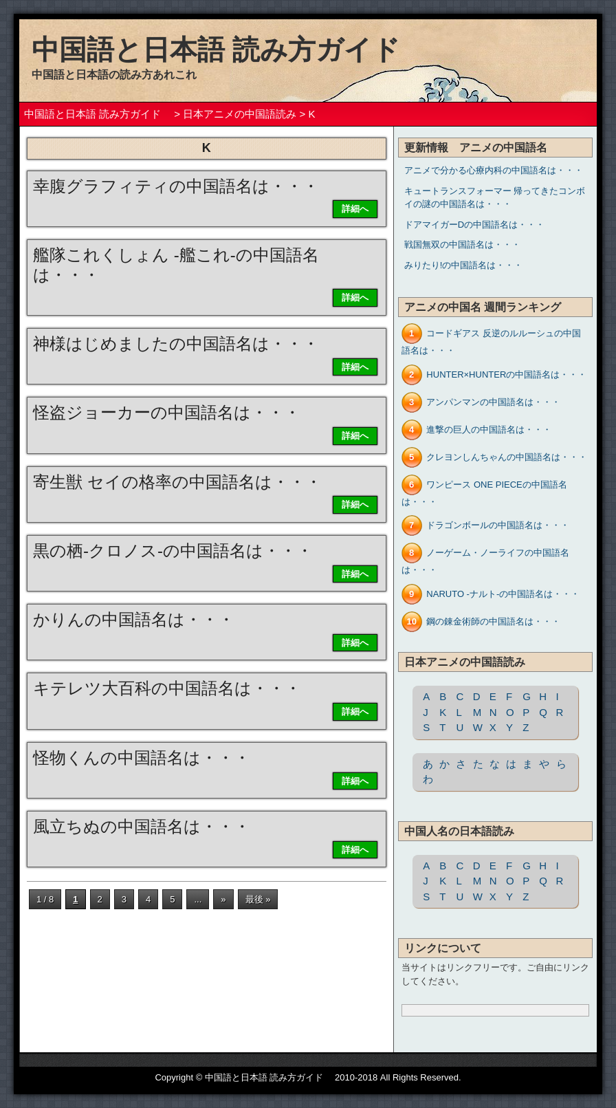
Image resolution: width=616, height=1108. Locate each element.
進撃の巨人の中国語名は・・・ (488, 429)
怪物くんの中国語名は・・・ (141, 757)
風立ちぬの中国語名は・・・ (141, 826)
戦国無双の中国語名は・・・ (462, 244)
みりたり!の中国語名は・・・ (463, 265)
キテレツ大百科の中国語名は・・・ (167, 688)
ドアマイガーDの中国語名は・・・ (474, 224)
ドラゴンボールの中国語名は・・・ (497, 525)
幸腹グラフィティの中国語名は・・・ (176, 186)
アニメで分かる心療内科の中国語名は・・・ (493, 170)
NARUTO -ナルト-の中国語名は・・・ (503, 594)
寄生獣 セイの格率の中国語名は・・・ (177, 481)
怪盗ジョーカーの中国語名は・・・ (166, 412)
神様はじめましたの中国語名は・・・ (176, 343)
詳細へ (355, 209)
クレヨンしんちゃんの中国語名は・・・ (506, 457)
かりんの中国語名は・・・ (133, 619)
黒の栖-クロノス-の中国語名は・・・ (173, 550)
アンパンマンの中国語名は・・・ (493, 402)
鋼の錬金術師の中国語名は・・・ (493, 621)
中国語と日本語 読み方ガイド (230, 49)
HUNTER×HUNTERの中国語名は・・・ (506, 374)
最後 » (258, 899)
